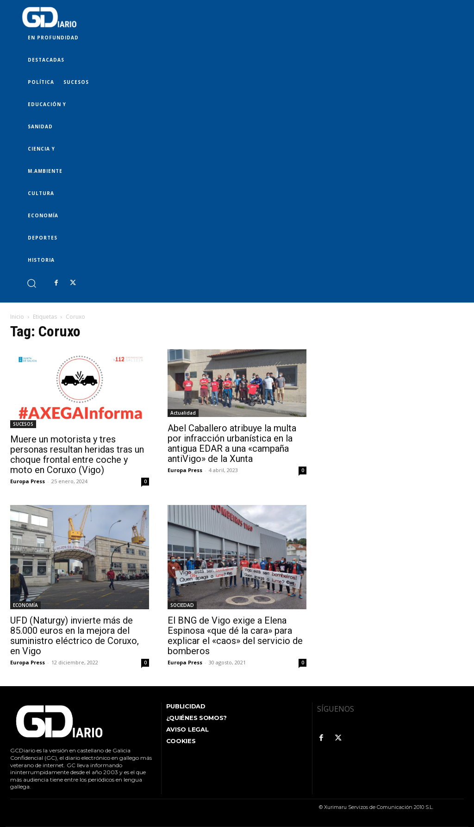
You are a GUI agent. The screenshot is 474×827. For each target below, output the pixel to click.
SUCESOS (23, 424)
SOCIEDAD (182, 605)
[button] (31, 283)
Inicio (17, 317)
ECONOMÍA (25, 605)
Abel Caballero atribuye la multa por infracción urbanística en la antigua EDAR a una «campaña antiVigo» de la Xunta (232, 443)
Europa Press (27, 481)
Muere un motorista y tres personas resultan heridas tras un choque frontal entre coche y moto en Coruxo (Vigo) (77, 454)
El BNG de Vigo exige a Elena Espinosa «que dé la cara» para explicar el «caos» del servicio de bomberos (235, 636)
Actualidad (183, 413)
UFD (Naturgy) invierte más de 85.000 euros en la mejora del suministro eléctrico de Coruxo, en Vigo (74, 636)
